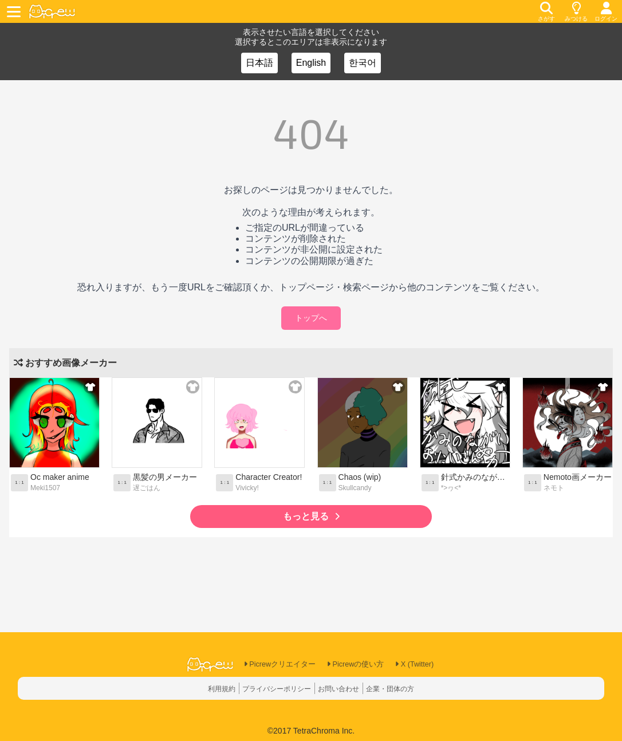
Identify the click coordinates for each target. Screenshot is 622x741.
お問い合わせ (342, 688)
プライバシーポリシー (271, 688)
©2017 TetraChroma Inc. (311, 730)
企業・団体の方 (401, 688)
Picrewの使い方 (356, 664)
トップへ (311, 317)
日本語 (259, 63)
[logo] (52, 12)
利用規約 (208, 688)
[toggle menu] (15, 11)
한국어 (362, 63)
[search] (546, 11)
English (311, 63)
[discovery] (576, 11)
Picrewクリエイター (274, 664)
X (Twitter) (420, 664)
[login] (606, 11)
